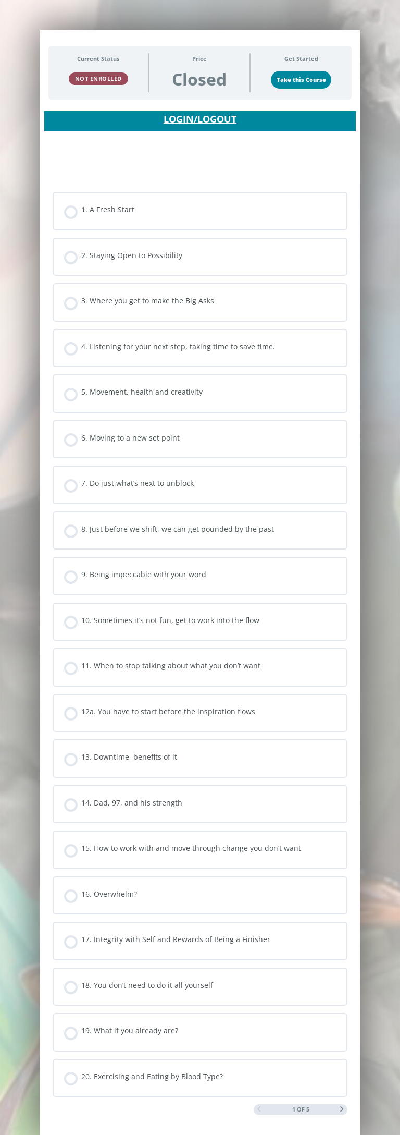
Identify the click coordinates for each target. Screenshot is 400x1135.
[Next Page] (342, 1110)
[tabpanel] (200, 140)
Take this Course (301, 79)
